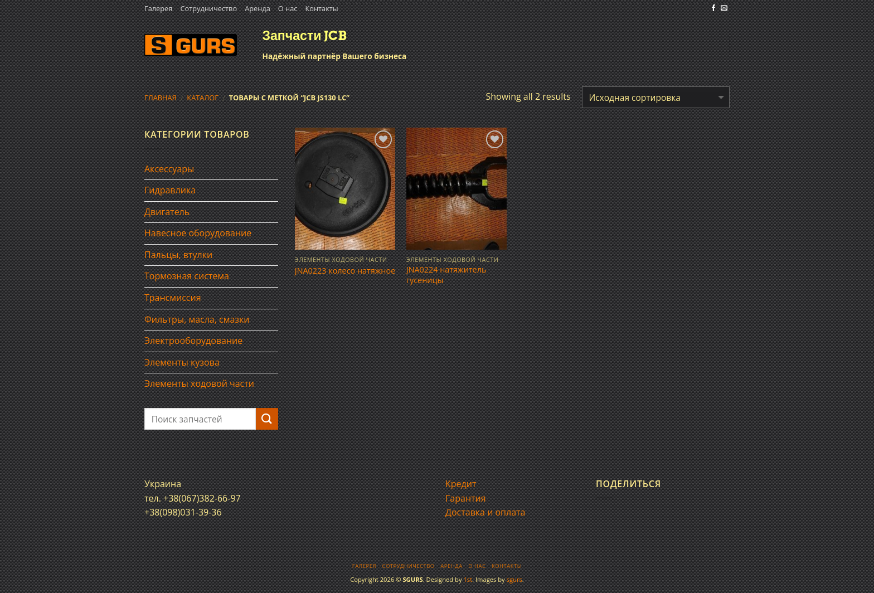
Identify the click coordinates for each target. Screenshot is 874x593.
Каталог (203, 98)
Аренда (257, 8)
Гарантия (465, 498)
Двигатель (167, 212)
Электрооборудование (193, 340)
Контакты (321, 8)
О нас (288, 8)
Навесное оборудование (197, 233)
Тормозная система (186, 276)
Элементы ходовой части (199, 383)
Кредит (460, 484)
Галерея (158, 8)
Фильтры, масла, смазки (197, 319)
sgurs (514, 579)
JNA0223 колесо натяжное (345, 271)
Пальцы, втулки (178, 255)
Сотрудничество (208, 8)
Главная (160, 98)
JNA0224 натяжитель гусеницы (446, 275)
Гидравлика (170, 190)
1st (467, 579)
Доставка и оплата (485, 512)
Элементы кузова (182, 362)
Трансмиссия (172, 297)
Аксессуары (169, 169)
